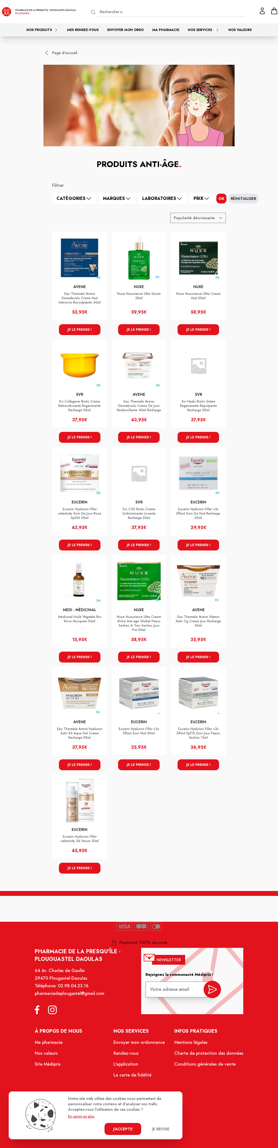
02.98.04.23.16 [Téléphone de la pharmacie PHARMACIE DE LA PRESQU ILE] (73, 986)
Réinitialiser (243, 198)
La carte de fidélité (132, 1075)
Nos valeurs (240, 29)
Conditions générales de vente (205, 1064)
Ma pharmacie (165, 29)
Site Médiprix (48, 1064)
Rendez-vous (125, 1053)
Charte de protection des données (208, 1053)
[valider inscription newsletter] (212, 989)
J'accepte (122, 1129)
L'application (125, 1064)
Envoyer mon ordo (125, 29)
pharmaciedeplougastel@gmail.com (69, 993)
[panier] (274, 11)
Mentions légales (190, 1042)
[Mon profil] (262, 11)
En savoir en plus (81, 1116)
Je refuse (160, 1129)
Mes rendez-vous (83, 29)
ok (221, 198)
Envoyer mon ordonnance (139, 1042)
